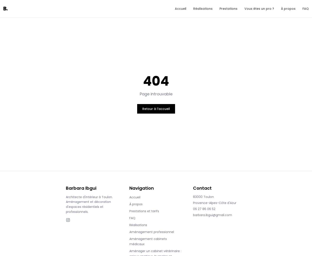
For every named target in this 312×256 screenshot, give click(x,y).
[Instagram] (68, 220)
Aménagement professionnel (151, 232)
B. (5, 8)
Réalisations (203, 9)
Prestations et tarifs (144, 211)
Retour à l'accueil (156, 109)
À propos (288, 9)
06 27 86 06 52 (204, 209)
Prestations (228, 9)
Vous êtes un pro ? (259, 9)
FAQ (305, 9)
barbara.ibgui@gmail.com (212, 215)
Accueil (180, 9)
